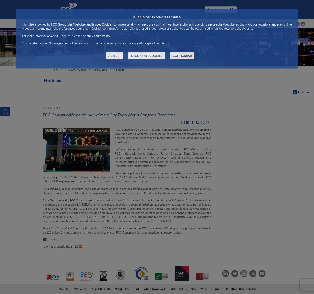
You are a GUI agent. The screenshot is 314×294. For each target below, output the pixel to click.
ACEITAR (114, 55)
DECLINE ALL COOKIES (146, 55)
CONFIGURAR (182, 55)
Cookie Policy (101, 36)
